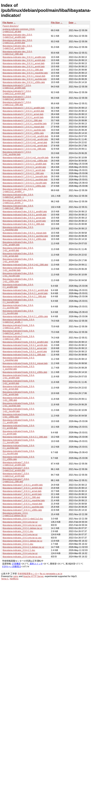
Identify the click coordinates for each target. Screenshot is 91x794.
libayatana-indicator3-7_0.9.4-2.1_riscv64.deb (25, 183)
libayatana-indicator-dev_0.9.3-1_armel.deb (23, 63)
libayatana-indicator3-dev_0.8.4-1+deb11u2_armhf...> (18, 201)
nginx (15, 576)
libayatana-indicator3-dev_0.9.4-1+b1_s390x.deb (18, 280)
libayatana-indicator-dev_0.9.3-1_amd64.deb (24, 57)
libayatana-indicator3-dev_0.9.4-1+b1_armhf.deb (18, 260)
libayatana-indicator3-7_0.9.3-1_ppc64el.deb (24, 130)
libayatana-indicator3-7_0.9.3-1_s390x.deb (23, 133)
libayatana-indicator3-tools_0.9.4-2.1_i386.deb (25, 437)
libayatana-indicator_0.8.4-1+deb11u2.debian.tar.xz (15, 514)
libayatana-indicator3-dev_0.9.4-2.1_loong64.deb (18, 301)
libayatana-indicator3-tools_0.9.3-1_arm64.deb (25, 345)
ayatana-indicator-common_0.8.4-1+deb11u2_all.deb (19, 30)
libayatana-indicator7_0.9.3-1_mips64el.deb (24, 500)
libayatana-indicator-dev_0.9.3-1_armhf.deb (24, 66)
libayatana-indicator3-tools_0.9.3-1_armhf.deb (25, 351)
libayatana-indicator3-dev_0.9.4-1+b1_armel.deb (18, 254)
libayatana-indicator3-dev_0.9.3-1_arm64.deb (24, 215)
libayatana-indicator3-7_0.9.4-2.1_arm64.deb (24, 167)
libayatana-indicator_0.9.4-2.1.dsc (19, 550)
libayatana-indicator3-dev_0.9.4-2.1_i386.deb (24, 296)
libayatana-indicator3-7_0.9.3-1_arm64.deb (23, 111)
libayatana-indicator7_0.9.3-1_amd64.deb (23, 485)
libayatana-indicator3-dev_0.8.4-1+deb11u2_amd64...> (18, 190)
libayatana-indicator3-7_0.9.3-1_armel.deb (23, 114)
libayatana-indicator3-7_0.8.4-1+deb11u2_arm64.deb (17, 92)
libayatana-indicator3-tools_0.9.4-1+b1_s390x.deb (19, 415)
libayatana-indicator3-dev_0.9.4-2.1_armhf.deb (25, 293)
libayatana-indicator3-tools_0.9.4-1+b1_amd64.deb (19, 376)
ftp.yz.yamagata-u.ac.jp (51, 573)
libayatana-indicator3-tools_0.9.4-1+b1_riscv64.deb (19, 410)
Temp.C (5, 579)
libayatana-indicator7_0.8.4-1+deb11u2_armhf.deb (16, 474)
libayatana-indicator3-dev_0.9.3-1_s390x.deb (24, 239)
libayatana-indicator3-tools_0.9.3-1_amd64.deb (25, 342)
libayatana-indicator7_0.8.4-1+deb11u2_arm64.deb (16, 469)
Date (71, 22)
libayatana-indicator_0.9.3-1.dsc (18, 531)
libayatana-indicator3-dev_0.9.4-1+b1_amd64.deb (18, 243)
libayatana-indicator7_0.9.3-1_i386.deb (21, 497)
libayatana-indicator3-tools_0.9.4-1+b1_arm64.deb (19, 382)
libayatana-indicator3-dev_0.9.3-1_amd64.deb (25, 211)
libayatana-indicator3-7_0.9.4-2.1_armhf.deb (24, 170)
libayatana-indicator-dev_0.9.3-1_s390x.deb (24, 82)
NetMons (14, 579)
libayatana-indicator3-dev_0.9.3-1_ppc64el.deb (25, 236)
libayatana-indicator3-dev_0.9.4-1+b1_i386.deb (25, 265)
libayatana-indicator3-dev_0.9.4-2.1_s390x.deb (25, 316)
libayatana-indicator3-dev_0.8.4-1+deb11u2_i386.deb (18, 207)
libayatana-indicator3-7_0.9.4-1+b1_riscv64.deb (25, 157)
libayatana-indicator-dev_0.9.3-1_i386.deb (23, 70)
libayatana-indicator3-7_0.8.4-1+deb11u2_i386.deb (17, 103)
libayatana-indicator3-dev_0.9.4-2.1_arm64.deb (25, 290)
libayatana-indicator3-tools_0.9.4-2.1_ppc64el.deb (19, 446)
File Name (8, 22)
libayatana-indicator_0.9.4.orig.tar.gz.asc (22, 556)
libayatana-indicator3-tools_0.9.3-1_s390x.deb (25, 372)
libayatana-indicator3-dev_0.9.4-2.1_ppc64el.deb (18, 306)
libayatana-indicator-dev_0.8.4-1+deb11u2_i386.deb (17, 52)
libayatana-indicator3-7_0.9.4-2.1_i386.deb (23, 173)
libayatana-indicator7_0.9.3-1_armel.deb (22, 491)
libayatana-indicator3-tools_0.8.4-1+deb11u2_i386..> (19, 337)
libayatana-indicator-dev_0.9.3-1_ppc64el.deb (25, 79)
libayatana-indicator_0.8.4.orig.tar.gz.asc (22, 525)
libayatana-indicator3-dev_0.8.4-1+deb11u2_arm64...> (18, 196)
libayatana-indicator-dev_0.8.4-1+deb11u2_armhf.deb (17, 47)
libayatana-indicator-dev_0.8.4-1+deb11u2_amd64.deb (17, 36)
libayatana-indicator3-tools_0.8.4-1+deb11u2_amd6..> (19, 320)
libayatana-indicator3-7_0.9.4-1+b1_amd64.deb (25, 136)
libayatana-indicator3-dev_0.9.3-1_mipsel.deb (25, 233)
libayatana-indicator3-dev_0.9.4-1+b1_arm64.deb (18, 249)
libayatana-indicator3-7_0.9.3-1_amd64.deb (24, 108)
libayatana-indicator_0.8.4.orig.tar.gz (20, 522)
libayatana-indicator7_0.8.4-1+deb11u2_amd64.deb (16, 463)
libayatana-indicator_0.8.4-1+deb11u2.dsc (23, 519)
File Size (55, 22)
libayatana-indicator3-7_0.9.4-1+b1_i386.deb (24, 149)
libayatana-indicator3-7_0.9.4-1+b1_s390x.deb (25, 161)
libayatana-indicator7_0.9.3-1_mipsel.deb (22, 504)
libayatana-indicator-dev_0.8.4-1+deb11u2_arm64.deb (17, 41)
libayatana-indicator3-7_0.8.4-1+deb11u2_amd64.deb (17, 86)
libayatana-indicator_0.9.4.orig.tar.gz (20, 553)
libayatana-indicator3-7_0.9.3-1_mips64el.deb (25, 123)
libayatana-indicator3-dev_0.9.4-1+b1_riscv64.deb (18, 274)
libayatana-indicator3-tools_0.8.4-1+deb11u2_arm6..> (19, 326)
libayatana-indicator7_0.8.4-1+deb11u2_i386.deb (16, 480)
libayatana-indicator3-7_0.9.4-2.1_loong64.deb (25, 176)
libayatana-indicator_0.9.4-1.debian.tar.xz (22, 541)
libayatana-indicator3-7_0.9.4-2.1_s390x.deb (24, 186)
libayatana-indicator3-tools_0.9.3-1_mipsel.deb (25, 363)
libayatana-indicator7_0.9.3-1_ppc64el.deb (23, 507)
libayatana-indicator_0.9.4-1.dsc (18, 544)
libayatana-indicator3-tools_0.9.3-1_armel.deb (25, 348)
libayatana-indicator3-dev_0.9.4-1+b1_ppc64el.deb (18, 269)
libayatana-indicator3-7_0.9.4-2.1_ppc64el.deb (25, 179)
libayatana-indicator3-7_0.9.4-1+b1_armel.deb (25, 142)
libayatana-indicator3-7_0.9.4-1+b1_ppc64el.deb (17, 153)
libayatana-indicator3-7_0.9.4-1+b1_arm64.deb (25, 139)
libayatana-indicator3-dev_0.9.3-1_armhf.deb (24, 221)
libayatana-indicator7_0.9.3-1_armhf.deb (22, 494)
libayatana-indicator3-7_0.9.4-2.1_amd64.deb (24, 164)
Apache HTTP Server (33, 576)
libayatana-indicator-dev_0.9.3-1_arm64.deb (24, 60)
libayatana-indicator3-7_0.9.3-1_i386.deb (22, 120)
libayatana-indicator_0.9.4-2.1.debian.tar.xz (23, 547)
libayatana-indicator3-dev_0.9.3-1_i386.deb (23, 224)
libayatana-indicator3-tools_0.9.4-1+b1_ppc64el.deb (19, 404)
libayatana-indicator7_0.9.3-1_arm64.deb (22, 488)
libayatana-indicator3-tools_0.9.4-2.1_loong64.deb (19, 441)
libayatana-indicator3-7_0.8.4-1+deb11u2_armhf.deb (17, 98)
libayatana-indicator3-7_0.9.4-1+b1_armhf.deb (25, 145)
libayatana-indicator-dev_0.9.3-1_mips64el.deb (25, 73)
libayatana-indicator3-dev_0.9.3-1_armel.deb (24, 218)
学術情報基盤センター (28, 573)
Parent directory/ (10, 26)
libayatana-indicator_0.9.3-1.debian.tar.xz (22, 528)
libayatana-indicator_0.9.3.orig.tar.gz (20, 534)
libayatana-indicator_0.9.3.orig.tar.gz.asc (22, 538)
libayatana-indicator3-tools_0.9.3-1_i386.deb (24, 355)
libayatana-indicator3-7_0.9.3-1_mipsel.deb (23, 127)
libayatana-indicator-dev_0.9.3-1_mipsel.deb (24, 76)
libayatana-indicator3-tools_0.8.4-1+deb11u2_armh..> (19, 332)
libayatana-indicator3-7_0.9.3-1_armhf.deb (23, 117)
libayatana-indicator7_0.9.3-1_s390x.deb (22, 510)
